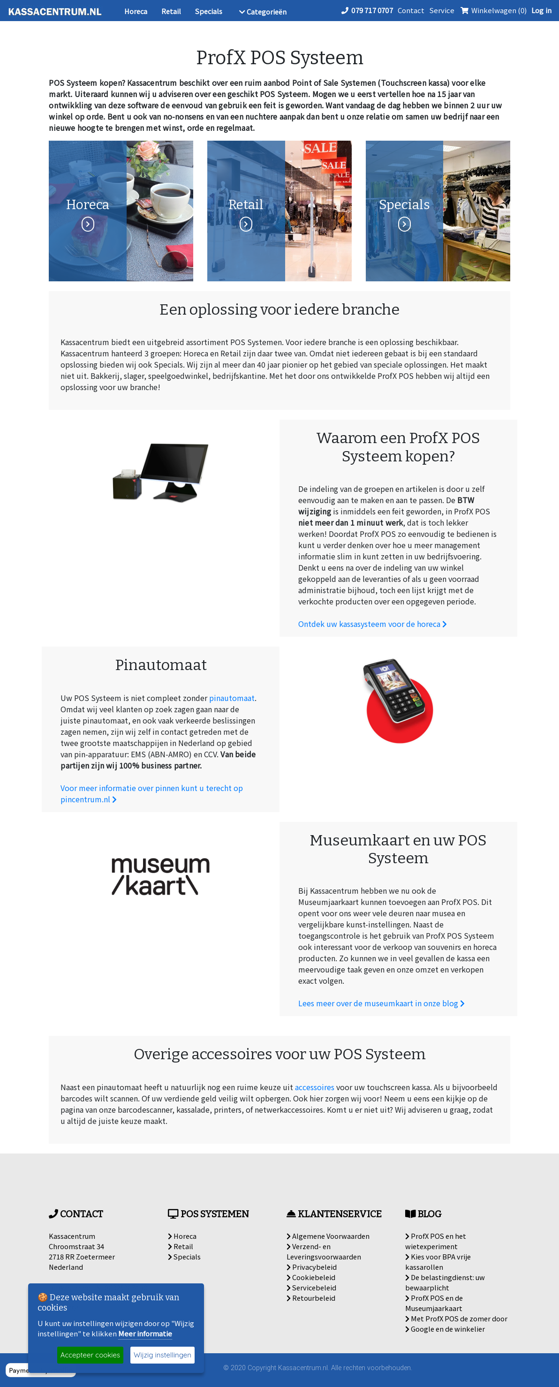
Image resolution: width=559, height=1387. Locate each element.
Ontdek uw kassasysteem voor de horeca (372, 623)
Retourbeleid (311, 1298)
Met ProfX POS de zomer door (456, 1318)
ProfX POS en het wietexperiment (435, 1241)
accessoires (314, 1087)
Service (441, 10)
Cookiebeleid (311, 1277)
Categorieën (263, 11)
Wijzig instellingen (162, 1354)
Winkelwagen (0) (493, 10)
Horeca (135, 11)
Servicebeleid (311, 1287)
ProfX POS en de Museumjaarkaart (434, 1303)
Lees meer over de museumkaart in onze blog (381, 1003)
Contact (411, 10)
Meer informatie (145, 1333)
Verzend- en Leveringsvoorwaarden (324, 1251)
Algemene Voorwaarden (328, 1236)
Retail (171, 11)
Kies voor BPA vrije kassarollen (438, 1261)
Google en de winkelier (445, 1329)
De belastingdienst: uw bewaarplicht (445, 1282)
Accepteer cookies (90, 1354)
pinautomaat (232, 697)
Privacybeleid (312, 1267)
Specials (208, 11)
